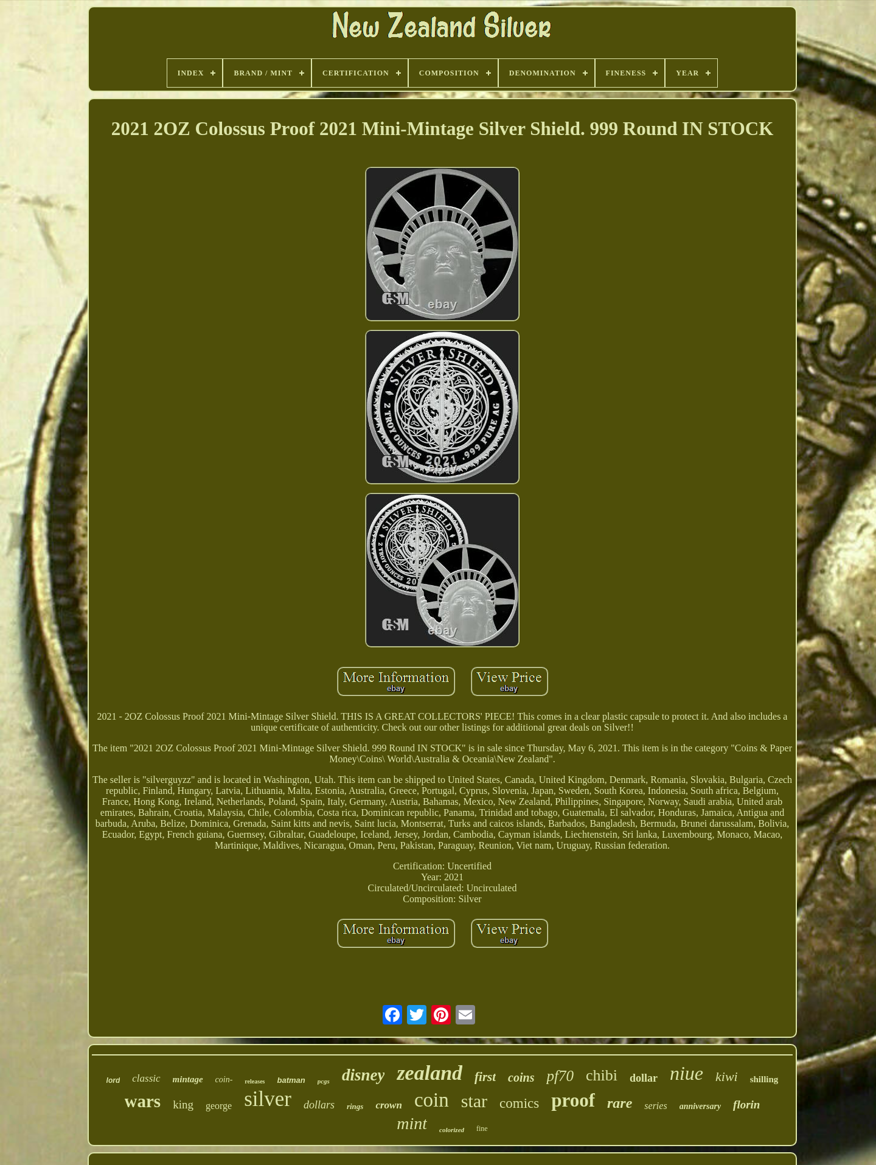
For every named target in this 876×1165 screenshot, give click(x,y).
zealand (429, 1073)
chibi (601, 1075)
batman (291, 1080)
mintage (188, 1079)
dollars (319, 1105)
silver (267, 1099)
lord (113, 1080)
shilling (764, 1079)
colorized (451, 1129)
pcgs (324, 1081)
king (183, 1104)
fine (482, 1128)
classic (146, 1078)
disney (363, 1075)
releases (255, 1081)
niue (686, 1073)
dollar (644, 1078)
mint (412, 1123)
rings (355, 1106)
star (474, 1101)
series (655, 1106)
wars (143, 1101)
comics (519, 1103)
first (485, 1076)
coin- (224, 1079)
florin (746, 1104)
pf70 (559, 1076)
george (219, 1106)
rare (619, 1103)
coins (521, 1077)
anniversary (700, 1106)
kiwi (726, 1076)
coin (431, 1100)
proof (573, 1100)
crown (388, 1105)
